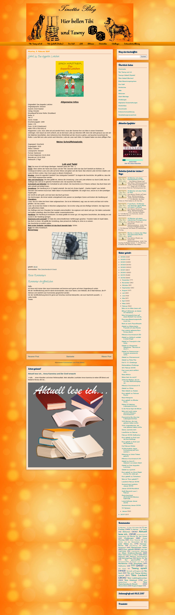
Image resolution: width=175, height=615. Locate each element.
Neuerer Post (33, 357)
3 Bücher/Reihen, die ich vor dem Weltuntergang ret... (131, 381)
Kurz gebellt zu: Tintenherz (131, 476)
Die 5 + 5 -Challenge (129, 362)
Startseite (70, 357)
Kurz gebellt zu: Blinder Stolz (130, 401)
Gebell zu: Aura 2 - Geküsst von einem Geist (132, 462)
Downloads (122, 109)
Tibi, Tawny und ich (35, 43)
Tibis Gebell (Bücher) (55, 43)
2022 (123, 267)
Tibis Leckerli (139, 575)
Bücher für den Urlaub (138, 536)
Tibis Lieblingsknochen (137, 578)
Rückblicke (122, 563)
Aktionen (91, 43)
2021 (123, 270)
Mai (123, 298)
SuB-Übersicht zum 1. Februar (129, 492)
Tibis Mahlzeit (130, 580)
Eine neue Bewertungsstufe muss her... (131, 320)
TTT (133, 565)
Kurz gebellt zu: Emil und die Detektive (131, 442)
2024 (123, 262)
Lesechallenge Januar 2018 (129, 501)
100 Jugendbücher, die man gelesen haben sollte (132, 426)
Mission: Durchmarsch (138, 556)
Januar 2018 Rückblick (130, 488)
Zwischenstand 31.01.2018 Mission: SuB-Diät (130, 496)
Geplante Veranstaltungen (127, 102)
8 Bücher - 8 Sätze (139, 529)
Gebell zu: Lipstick (128, 469)
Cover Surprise (135, 540)
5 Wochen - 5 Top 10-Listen (128, 527)
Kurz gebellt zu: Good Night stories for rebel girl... (132, 473)
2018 (123, 278)
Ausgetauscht (141, 534)
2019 (123, 275)
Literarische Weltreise (139, 551)
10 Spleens (126, 508)
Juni (124, 296)
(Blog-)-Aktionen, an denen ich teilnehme (131, 311)
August (125, 290)
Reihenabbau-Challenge (130, 365)
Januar (124, 511)
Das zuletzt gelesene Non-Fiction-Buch (131, 331)
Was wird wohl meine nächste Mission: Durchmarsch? (129, 412)
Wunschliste (122, 586)
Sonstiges (138, 563)
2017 (123, 514)
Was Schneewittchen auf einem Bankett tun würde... (132, 316)
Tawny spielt (139, 568)
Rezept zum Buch (138, 561)
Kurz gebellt (128, 549)
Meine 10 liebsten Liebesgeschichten (129, 405)
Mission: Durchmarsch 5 (131, 385)
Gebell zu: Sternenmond (130, 357)
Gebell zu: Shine (127, 388)
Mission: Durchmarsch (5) (131, 334)
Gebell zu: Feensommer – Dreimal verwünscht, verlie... (131, 353)
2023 (123, 265)
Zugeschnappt (137, 586)
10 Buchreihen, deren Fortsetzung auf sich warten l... (130, 450)
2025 (123, 259)
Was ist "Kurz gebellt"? (130, 479)
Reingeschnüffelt (123, 561)
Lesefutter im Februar (129, 432)
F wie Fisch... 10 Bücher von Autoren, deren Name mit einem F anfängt (137, 205)
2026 (123, 257)
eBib (81, 43)
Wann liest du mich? (129, 377)
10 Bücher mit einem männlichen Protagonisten (137, 219)
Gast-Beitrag (134, 545)
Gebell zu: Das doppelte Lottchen (130, 466)
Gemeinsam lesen (139, 547)
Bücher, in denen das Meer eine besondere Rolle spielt (137, 234)
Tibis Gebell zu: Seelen (130, 391)
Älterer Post (106, 357)
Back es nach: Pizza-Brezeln (132, 323)
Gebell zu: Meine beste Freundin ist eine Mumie (131, 327)
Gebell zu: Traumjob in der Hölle (131, 342)
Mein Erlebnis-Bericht (132, 553)
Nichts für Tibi (141, 558)
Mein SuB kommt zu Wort (128, 555)
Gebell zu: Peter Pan (129, 360)
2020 (123, 272)
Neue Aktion (126, 374)
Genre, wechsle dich (129, 430)
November (126, 282)
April (124, 301)
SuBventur (122, 566)
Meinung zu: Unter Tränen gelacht (131, 455)
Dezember (126, 280)
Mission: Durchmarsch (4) (131, 458)
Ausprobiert (122, 536)
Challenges (115, 43)
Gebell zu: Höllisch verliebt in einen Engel (131, 338)
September (126, 288)
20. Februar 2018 (128, 368)
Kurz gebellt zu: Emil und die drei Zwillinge (131, 438)
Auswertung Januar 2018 (131, 505)
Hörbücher (122, 87)
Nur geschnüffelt (133, 560)
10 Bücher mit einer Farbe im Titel (137, 191)
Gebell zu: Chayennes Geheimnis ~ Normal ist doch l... (131, 347)
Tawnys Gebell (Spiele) (126, 75)
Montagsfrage (127, 558)
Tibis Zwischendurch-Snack (47, 269)
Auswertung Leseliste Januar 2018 (130, 485)
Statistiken (103, 43)
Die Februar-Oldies (128, 446)
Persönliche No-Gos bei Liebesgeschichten (130, 418)
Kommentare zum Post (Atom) (73, 362)
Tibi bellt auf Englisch (133, 571)
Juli (123, 293)
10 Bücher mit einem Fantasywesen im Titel (135, 178)
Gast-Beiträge (123, 96)
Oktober (125, 285)
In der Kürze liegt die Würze (131, 408)
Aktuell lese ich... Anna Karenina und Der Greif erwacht (52, 374)
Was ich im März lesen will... (131, 308)
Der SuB (71, 43)
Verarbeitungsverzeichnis (127, 115)
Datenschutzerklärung (132, 43)
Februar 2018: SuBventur (131, 435)
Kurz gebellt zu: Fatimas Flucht (130, 394)
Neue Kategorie (127, 397)
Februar (125, 306)
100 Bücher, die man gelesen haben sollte (130, 422)
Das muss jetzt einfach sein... (130, 371)
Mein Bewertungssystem (127, 81)
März (124, 303)
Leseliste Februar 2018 (130, 482)
